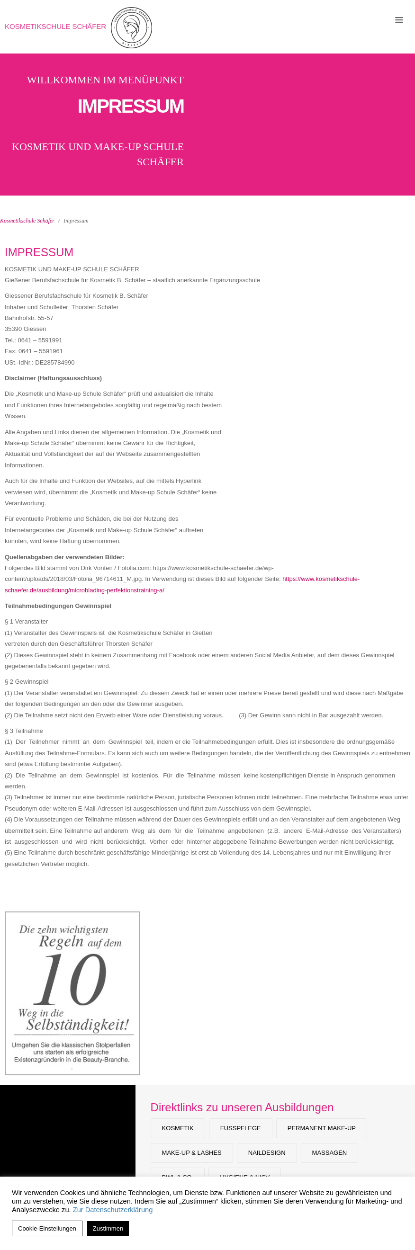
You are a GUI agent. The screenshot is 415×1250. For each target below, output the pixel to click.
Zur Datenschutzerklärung (113, 1210)
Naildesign (267, 1152)
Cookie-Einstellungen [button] (47, 1228)
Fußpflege (240, 1128)
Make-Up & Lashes (192, 1152)
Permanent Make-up (322, 1128)
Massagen (329, 1152)
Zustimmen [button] (108, 1228)
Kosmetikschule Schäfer (55, 26)
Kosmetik (178, 1128)
